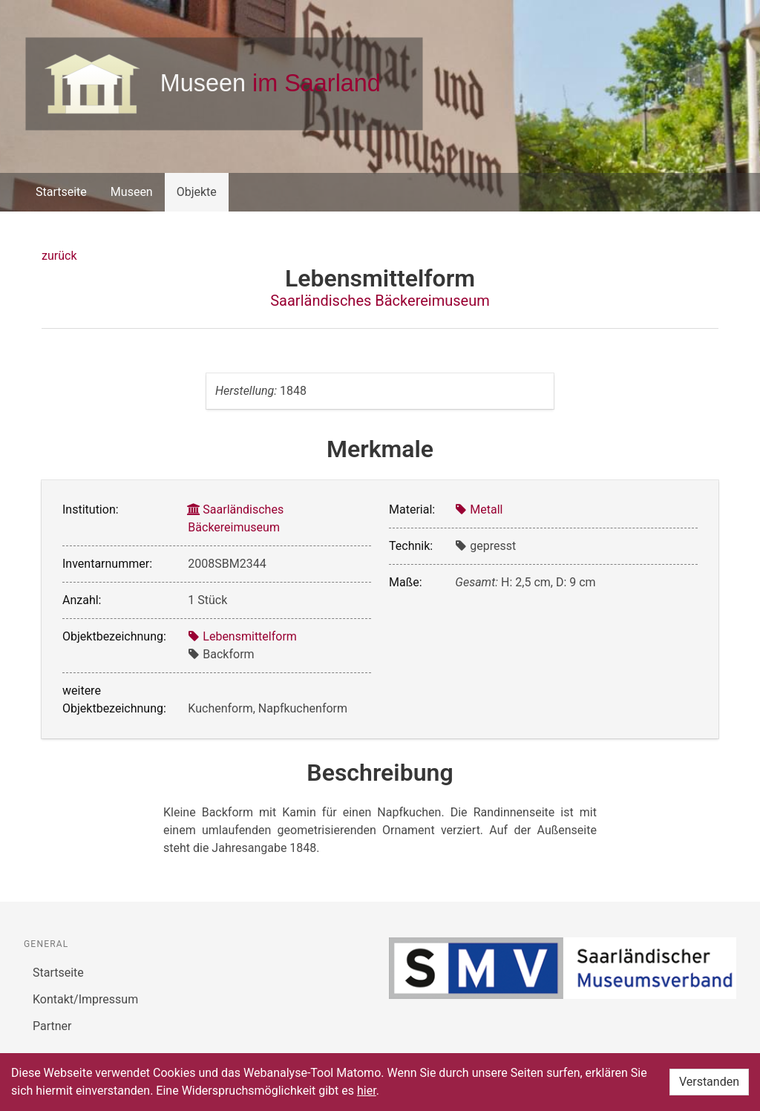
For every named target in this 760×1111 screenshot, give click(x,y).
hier (366, 1091)
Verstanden (709, 1082)
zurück (59, 256)
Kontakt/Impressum (85, 999)
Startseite (61, 192)
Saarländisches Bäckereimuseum (380, 300)
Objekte (197, 192)
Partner (52, 1026)
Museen (132, 192)
